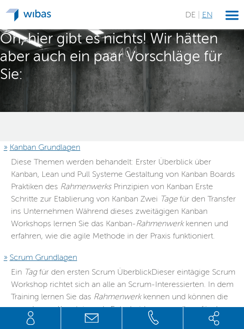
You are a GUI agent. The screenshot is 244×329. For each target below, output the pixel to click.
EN (207, 15)
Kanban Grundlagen (45, 147)
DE (191, 15)
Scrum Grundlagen (43, 257)
